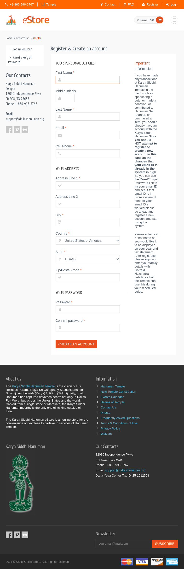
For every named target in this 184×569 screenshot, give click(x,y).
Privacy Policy (110, 428)
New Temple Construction (118, 391)
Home (9, 38)
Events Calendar (112, 397)
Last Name (65, 109)
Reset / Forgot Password (20, 59)
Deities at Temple (112, 402)
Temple (51, 4)
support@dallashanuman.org (25, 119)
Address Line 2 (67, 197)
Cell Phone (65, 146)
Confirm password (70, 320)
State (61, 252)
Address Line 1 (68, 178)
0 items (142, 20)
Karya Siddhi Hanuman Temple (33, 386)
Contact (110, 4)
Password (64, 302)
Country (62, 233)
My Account (22, 38)
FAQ (131, 4)
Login (174, 4)
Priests (105, 412)
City (59, 215)
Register (152, 4)
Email (61, 128)
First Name (65, 73)
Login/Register (20, 49)
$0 (152, 20)
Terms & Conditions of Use (119, 423)
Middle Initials (66, 91)
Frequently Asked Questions (120, 418)
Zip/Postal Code (69, 270)
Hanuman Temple (113, 386)
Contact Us (108, 407)
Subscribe (164, 544)
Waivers (106, 433)
